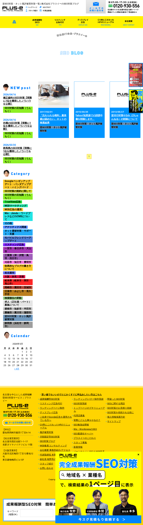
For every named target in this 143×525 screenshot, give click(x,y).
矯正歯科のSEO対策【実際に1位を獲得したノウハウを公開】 (17, 100)
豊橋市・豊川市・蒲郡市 (18, 312)
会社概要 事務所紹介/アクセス (55, 450)
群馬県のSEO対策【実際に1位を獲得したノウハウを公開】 (17, 151)
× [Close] (138, 454)
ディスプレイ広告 (49, 412)
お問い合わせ (46, 468)
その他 (8, 223)
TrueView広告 (13, 201)
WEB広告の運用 (13, 209)
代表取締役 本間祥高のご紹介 (54, 454)
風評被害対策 (46, 432)
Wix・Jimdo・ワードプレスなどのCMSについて (17, 216)
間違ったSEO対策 (116, 399)
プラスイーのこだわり (85, 438)
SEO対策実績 (80, 403)
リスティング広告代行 (51, 403)
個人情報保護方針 (116, 417)
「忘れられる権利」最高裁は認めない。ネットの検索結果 (53, 119)
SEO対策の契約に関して (18, 191)
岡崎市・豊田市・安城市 (18, 287)
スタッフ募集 (80, 442)
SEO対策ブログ (47, 441)
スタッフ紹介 (46, 463)
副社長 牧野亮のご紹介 (51, 459)
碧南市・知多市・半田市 (18, 308)
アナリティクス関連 (15, 227)
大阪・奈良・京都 (14, 276)
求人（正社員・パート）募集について (18, 303)
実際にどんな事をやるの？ (87, 420)
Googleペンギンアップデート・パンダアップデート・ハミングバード (18, 184)
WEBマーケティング (15, 205)
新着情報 (78, 447)
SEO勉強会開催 (81, 424)
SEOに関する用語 (116, 403)
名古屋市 (9, 272)
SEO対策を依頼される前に (120, 412)
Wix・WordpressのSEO (85, 429)
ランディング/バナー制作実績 (88, 399)
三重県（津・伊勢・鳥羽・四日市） (17, 257)
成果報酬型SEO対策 (50, 399)
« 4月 (16, 368)
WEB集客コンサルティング (53, 445)
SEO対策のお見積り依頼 (119, 408)
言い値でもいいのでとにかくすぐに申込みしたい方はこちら (71, 394)
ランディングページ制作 (52, 408)
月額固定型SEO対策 (50, 436)
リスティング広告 (14, 244)
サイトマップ (114, 421)
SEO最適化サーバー (83, 433)
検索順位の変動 (13, 298)
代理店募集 (79, 415)
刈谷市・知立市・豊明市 (18, 262)
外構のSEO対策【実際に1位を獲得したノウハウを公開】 (17, 126)
